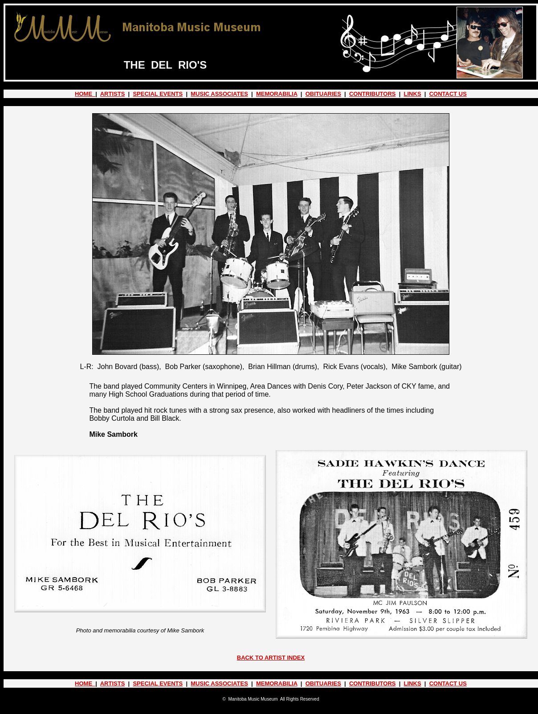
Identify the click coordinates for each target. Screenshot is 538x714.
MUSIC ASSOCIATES (219, 93)
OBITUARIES (323, 93)
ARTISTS (112, 93)
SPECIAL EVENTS (158, 93)
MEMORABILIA (277, 93)
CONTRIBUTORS (372, 93)
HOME (85, 93)
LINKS (412, 93)
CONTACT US (448, 93)
